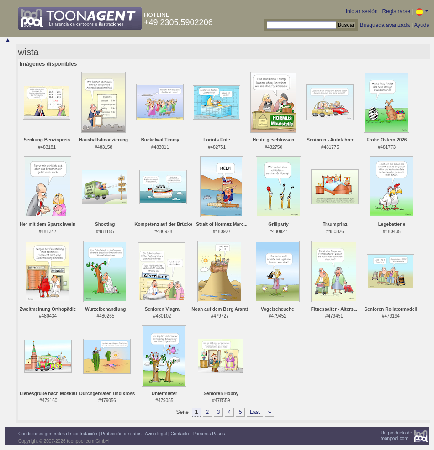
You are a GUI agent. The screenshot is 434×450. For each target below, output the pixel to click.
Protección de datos (121, 433)
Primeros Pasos (209, 433)
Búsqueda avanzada (385, 25)
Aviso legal (156, 433)
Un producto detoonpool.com (396, 435)
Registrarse (396, 11)
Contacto (179, 433)
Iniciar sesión (362, 11)
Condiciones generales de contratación (57, 433)
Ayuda (421, 25)
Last (255, 412)
